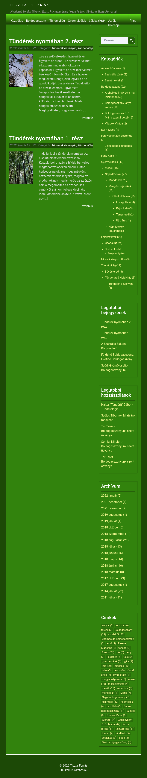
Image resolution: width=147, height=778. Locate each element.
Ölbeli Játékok (121, 196)
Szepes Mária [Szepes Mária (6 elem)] (116, 715)
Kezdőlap (17, 20)
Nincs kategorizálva (113, 259)
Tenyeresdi (123, 214)
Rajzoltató (122, 208)
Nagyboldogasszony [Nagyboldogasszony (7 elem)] (115, 697)
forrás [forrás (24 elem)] (108, 652)
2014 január (109, 591)
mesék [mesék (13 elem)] (108, 688)
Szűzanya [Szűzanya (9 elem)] (124, 719)
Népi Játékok (113, 174)
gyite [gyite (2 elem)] (128, 661)
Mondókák (115, 180)
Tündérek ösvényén (63, 48)
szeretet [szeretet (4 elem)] (108, 719)
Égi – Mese (108, 129)
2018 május (109, 559)
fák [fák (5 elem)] (120, 652)
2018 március (110, 572)
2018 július (108, 546)
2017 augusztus (111, 584)
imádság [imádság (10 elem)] (121, 665)
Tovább (86, 118)
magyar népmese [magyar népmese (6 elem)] (114, 679)
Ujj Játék (121, 220)
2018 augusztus (111, 540)
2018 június (108, 553)
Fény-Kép (107, 155)
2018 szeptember (112, 534)
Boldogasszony (36, 20)
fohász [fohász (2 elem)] (124, 647)
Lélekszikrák (97, 20)
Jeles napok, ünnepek (118, 146)
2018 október (110, 527)
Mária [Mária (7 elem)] (125, 692)
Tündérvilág (57, 20)
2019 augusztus (111, 514)
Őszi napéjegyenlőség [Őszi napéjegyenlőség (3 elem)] (116, 742)
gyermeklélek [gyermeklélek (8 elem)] (111, 661)
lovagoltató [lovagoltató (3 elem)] (121, 674)
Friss (133, 20)
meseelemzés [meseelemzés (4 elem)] (118, 683)
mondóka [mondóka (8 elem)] (124, 688)
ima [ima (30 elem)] (107, 665)
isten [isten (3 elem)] (106, 670)
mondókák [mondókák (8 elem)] (110, 692)
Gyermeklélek (77, 20)
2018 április (109, 565)
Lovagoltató (123, 202)
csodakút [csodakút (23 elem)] (116, 634)
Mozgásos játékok (120, 186)
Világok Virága (114, 123)
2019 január (109, 521)
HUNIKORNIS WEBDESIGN (73, 770)
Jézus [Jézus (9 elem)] (119, 670)
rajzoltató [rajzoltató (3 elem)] (114, 706)
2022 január (109, 495)
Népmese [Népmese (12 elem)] (110, 701)
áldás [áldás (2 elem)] (124, 737)
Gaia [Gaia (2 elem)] (128, 656)
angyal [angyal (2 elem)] (107, 625)
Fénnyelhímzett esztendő (116, 135)
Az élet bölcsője (113, 23)
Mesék (109, 168)
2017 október (110, 578)
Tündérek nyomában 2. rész (46, 41)
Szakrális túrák (114, 74)
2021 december (111, 502)
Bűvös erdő (112, 271)
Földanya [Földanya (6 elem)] (114, 656)
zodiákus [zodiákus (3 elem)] (109, 737)
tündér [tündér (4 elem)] (107, 733)
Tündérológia (110, 409)
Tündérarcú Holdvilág (118, 277)
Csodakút (111, 243)
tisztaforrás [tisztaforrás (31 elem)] (125, 728)
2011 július (108, 597)
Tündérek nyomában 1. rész (46, 138)
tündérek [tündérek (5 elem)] (123, 733)
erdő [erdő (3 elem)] (111, 643)
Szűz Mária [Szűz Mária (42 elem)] (111, 724)
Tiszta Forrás (29, 5)
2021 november (111, 508)
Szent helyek (113, 80)
